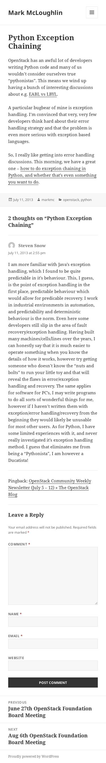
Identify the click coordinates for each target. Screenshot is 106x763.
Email (15, 636)
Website (16, 657)
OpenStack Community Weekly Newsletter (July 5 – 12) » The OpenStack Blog (49, 487)
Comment (19, 544)
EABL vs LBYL (43, 94)
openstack (71, 199)
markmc (48, 199)
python (86, 199)
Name (15, 614)
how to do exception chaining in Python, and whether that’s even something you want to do (52, 175)
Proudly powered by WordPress (33, 756)
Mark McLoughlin (35, 12)
